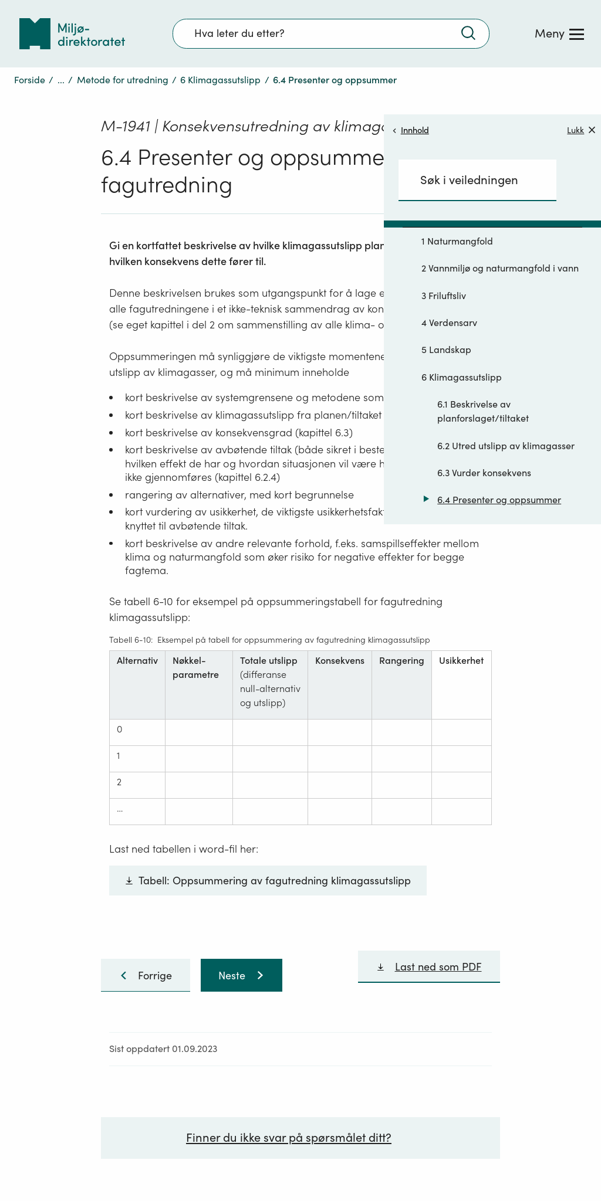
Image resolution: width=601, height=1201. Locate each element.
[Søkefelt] (331, 33)
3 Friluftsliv (443, 295)
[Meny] (559, 33)
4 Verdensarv (449, 322)
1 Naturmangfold (457, 241)
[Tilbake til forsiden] (72, 33)
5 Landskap (446, 349)
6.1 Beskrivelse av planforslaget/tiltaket (483, 411)
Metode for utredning (122, 80)
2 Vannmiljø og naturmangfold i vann (500, 268)
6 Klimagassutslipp (220, 80)
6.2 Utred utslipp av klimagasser (506, 446)
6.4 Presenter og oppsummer (499, 499)
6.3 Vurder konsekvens (484, 473)
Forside (29, 80)
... (61, 80)
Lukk (581, 130)
